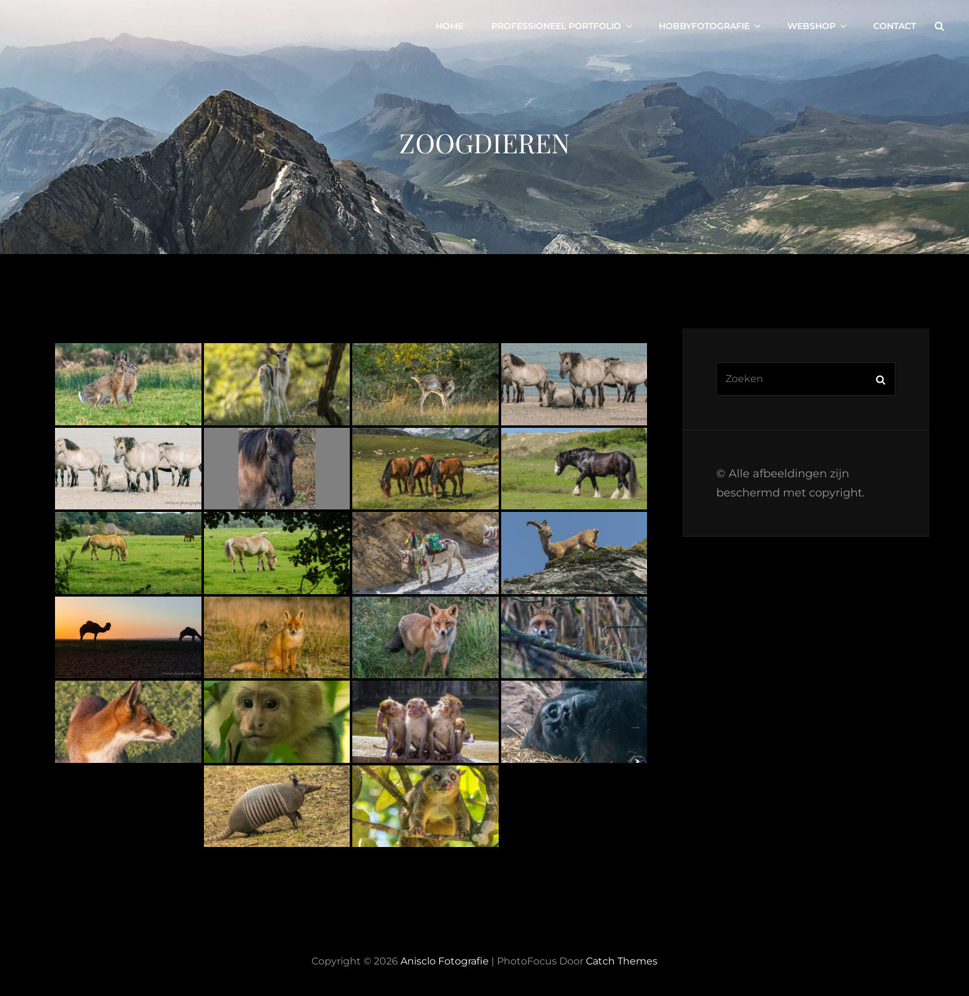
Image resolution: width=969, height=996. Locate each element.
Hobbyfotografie (711, 26)
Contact (894, 26)
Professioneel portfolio (562, 26)
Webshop (817, 26)
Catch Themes (622, 961)
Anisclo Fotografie (444, 961)
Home (449, 26)
